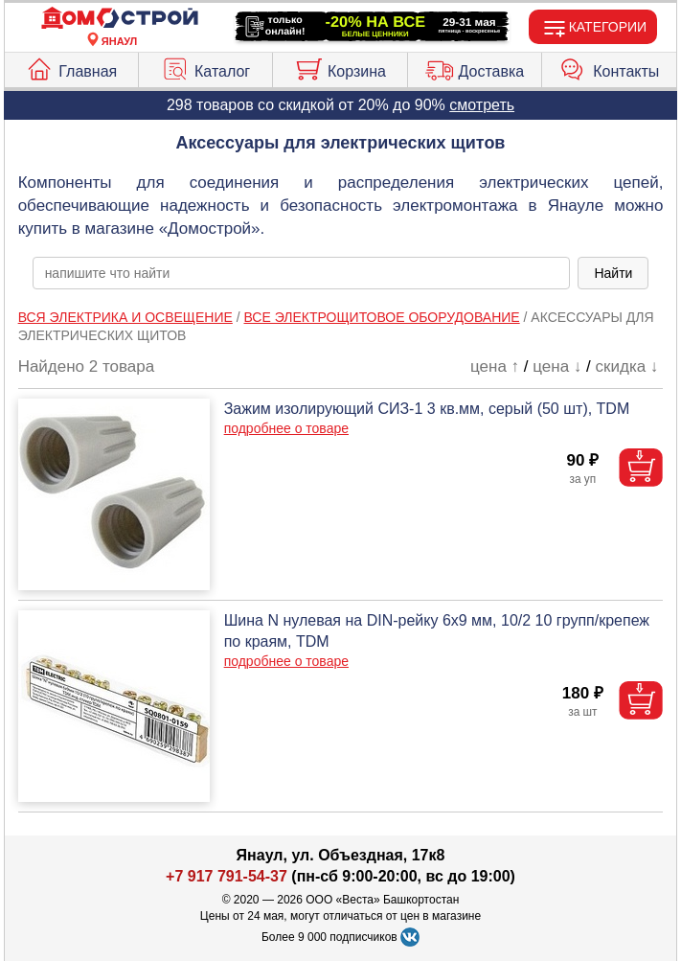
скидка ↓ (627, 366)
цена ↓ (557, 366)
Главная (71, 67)
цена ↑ (494, 366)
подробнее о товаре (286, 428)
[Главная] (120, 19)
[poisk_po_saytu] (302, 273)
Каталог (205, 67)
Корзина (340, 67)
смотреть (481, 105)
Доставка (475, 67)
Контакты (609, 67)
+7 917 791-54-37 (226, 876)
